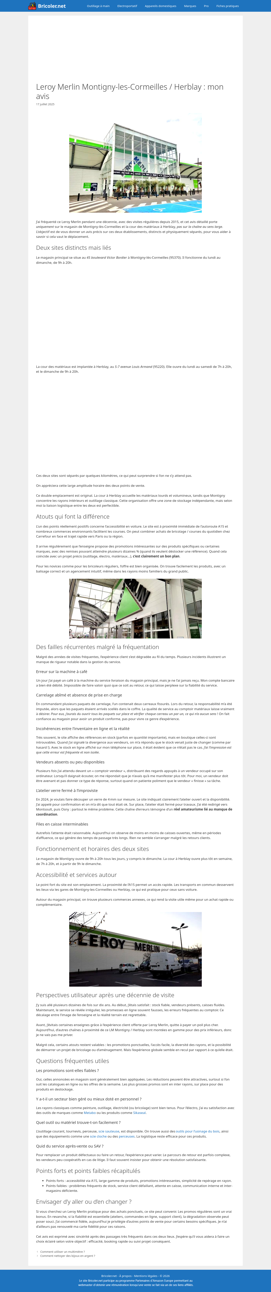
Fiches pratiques (227, 6)
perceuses (127, 1136)
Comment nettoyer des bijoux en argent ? (67, 1256)
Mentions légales (145, 1276)
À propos (125, 1276)
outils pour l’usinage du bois (198, 1131)
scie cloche (98, 1136)
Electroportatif (127, 6)
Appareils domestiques (160, 6)
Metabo (90, 1112)
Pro (206, 6)
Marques (190, 6)
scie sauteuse (108, 1131)
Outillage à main (98, 6)
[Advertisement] (135, 52)
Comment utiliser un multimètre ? (62, 1252)
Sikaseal (139, 1112)
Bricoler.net (52, 6)
